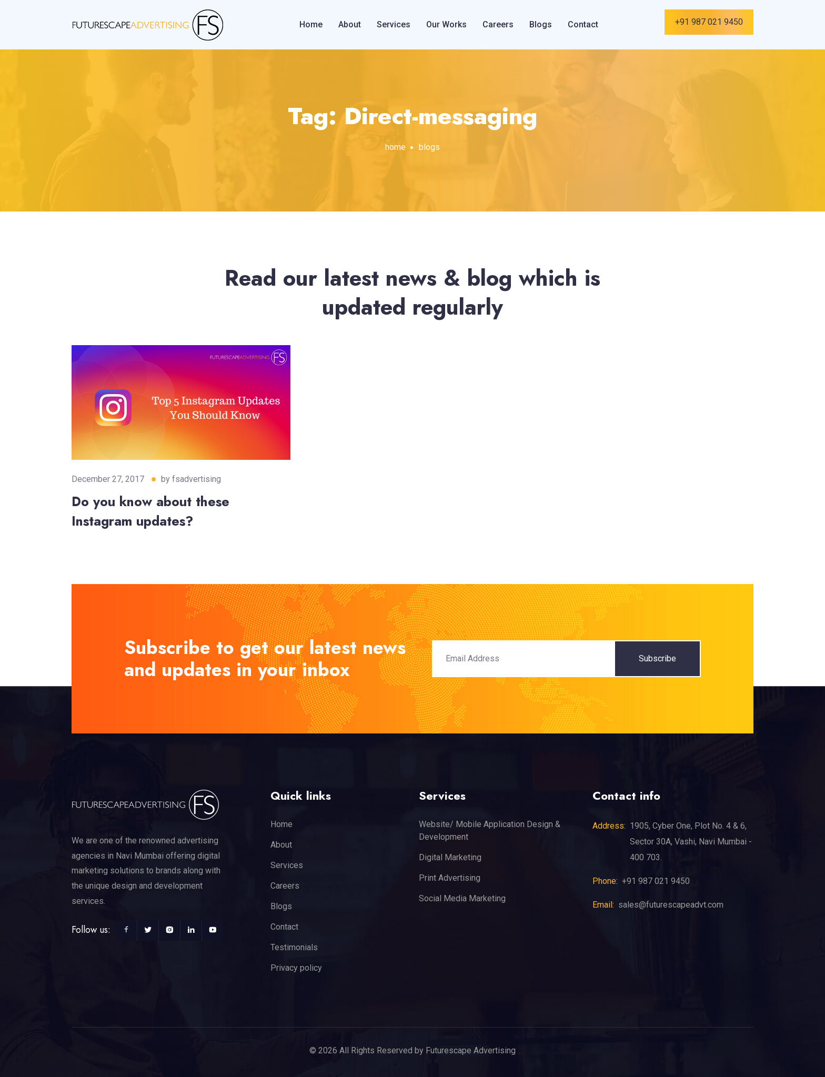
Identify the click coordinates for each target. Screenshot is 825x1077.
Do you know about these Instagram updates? (150, 511)
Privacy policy (296, 968)
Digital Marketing (450, 857)
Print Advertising (449, 878)
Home (311, 24)
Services (393, 24)
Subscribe (657, 658)
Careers (498, 24)
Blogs (540, 24)
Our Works (446, 24)
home (395, 147)
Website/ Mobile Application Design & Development (489, 830)
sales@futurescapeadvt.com (670, 905)
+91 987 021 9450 (709, 22)
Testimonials (294, 947)
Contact (583, 24)
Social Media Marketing (462, 898)
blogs (429, 147)
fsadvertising (196, 479)
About (349, 24)
